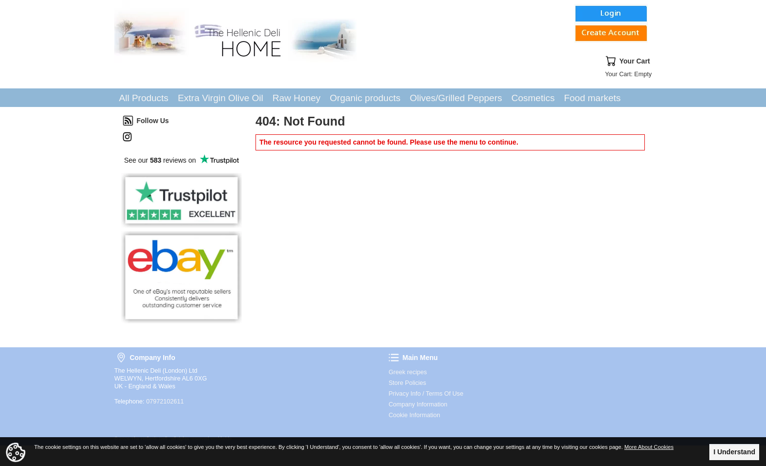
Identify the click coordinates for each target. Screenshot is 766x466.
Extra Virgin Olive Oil (220, 98)
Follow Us (128, 120)
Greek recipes (407, 372)
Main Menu (394, 357)
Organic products (365, 98)
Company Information (417, 404)
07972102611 (165, 401)
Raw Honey (296, 98)
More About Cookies (649, 447)
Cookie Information (414, 415)
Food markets (592, 98)
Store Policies (407, 383)
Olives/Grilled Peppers (456, 98)
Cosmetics (533, 98)
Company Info (121, 357)
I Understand (734, 452)
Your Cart (610, 61)
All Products (144, 98)
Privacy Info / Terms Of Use (425, 393)
